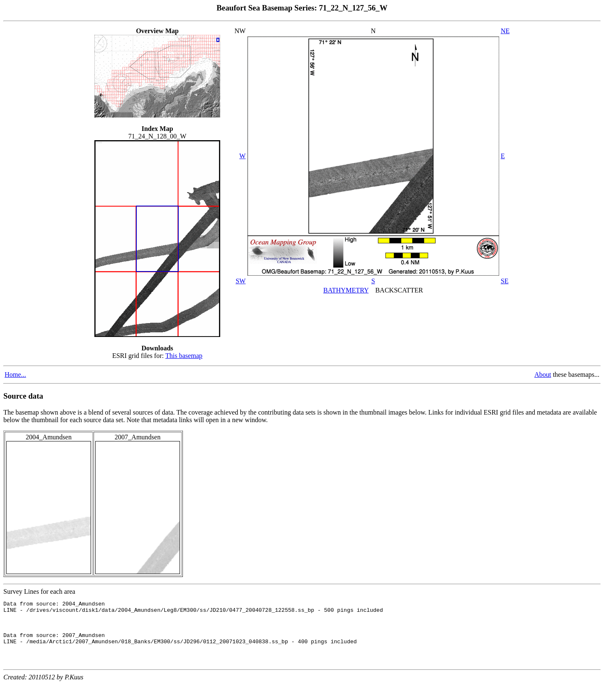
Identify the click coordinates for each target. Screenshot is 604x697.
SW (241, 281)
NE (505, 30)
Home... (15, 374)
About (542, 374)
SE (505, 281)
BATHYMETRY (346, 290)
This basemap (183, 355)
